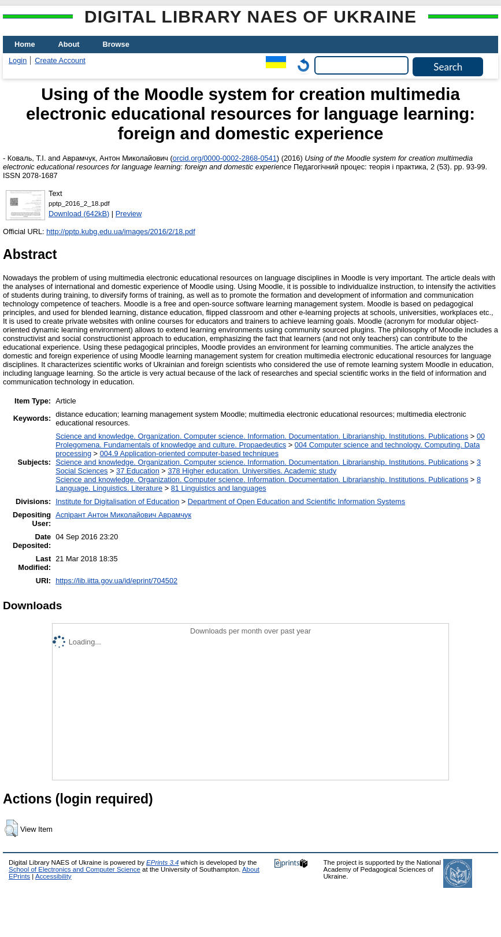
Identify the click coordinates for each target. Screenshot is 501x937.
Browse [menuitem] (116, 44)
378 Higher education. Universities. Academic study (252, 470)
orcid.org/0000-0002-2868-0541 (225, 158)
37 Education (137, 470)
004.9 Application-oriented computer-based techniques (189, 453)
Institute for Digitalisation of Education (117, 501)
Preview (129, 213)
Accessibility (53, 876)
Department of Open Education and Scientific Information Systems (296, 501)
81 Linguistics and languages (218, 488)
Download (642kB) (79, 213)
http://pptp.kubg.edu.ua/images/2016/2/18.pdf (120, 231)
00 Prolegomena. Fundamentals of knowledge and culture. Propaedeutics (270, 440)
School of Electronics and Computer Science (74, 869)
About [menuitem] (69, 44)
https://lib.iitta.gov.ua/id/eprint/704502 (116, 580)
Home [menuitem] (24, 44)
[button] (11, 828)
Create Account (60, 60)
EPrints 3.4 (162, 862)
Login (18, 60)
